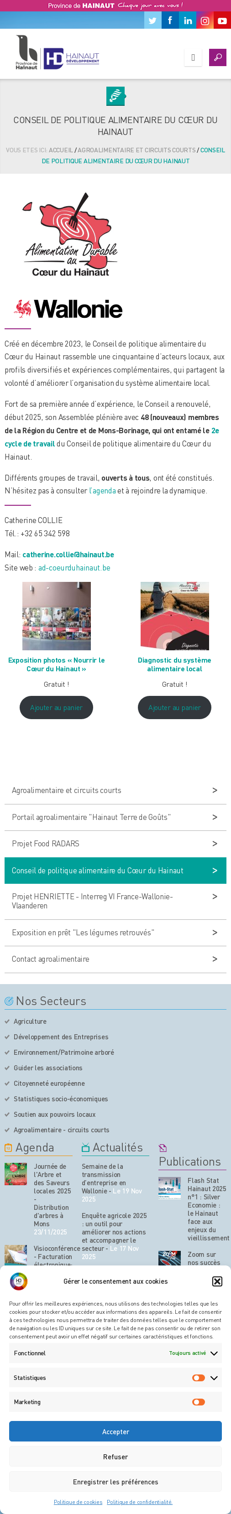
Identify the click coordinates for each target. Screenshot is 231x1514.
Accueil (61, 149)
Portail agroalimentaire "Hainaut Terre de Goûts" (91, 817)
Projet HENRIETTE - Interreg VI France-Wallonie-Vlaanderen (92, 900)
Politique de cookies (78, 1501)
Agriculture (30, 1021)
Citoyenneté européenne (49, 1083)
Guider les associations (48, 1067)
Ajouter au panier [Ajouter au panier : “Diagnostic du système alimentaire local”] (174, 707)
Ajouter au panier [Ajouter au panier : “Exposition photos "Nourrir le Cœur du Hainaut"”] (56, 707)
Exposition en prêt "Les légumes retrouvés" (83, 932)
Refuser (115, 1456)
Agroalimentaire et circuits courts (136, 149)
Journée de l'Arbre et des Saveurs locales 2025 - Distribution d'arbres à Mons (52, 1195)
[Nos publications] (169, 1188)
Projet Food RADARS (45, 843)
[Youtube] (222, 20)
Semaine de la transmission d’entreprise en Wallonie (104, 1178)
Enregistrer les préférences (115, 1481)
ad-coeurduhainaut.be (74, 567)
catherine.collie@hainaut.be (68, 554)
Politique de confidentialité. (140, 1501)
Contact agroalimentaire (50, 959)
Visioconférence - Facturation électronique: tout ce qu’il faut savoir (53, 1264)
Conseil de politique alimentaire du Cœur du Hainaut (98, 870)
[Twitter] (153, 20)
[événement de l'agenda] (16, 1174)
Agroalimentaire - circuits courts (62, 1129)
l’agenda (103, 490)
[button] (217, 1281)
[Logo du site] (57, 52)
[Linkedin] (187, 20)
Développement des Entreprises (61, 1036)
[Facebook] (170, 20)
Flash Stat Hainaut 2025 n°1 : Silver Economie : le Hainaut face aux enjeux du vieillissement (209, 1209)
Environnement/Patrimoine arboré (64, 1052)
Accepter (115, 1431)
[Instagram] (205, 20)
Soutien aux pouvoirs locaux (55, 1114)
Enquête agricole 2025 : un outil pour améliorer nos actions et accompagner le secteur (114, 1232)
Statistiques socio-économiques (61, 1098)
